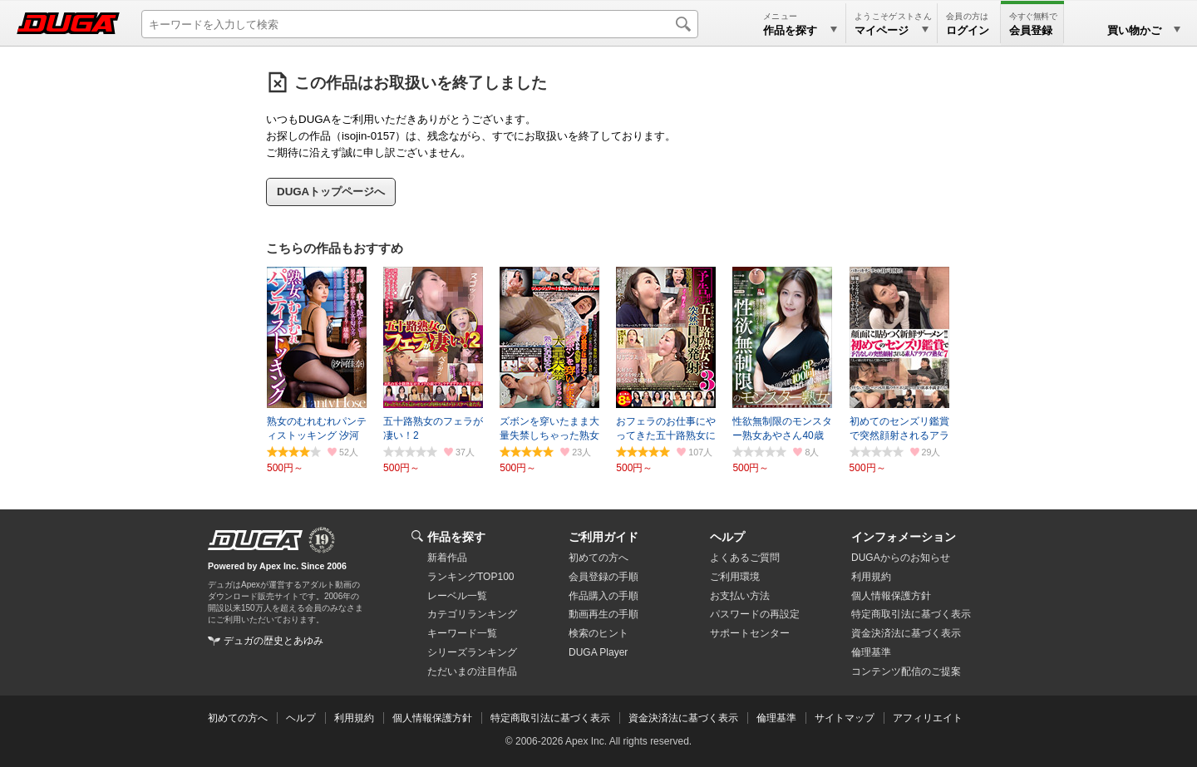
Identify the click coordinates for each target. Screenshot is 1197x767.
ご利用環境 (735, 577)
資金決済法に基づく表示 (683, 718)
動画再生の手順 (603, 614)
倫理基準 (871, 652)
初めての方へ (598, 557)
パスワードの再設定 (755, 614)
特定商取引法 (911, 614)
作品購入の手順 (603, 596)
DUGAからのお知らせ (900, 557)
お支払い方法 (740, 596)
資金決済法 (906, 633)
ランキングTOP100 (470, 577)
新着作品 (447, 557)
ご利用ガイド (603, 536)
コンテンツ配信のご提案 (906, 671)
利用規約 (871, 577)
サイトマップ (844, 718)
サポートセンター (750, 633)
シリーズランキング (472, 652)
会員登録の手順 (603, 577)
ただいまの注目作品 (472, 671)
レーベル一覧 (457, 596)
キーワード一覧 (462, 633)
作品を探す (456, 536)
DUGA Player (598, 652)
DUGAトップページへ (331, 191)
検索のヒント (598, 633)
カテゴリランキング (472, 614)
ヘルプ (727, 536)
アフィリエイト (928, 718)
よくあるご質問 (745, 557)
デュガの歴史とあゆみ (273, 641)
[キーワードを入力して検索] (419, 24)
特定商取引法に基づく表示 (550, 718)
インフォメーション (903, 536)
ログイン (967, 30)
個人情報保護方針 (891, 596)
